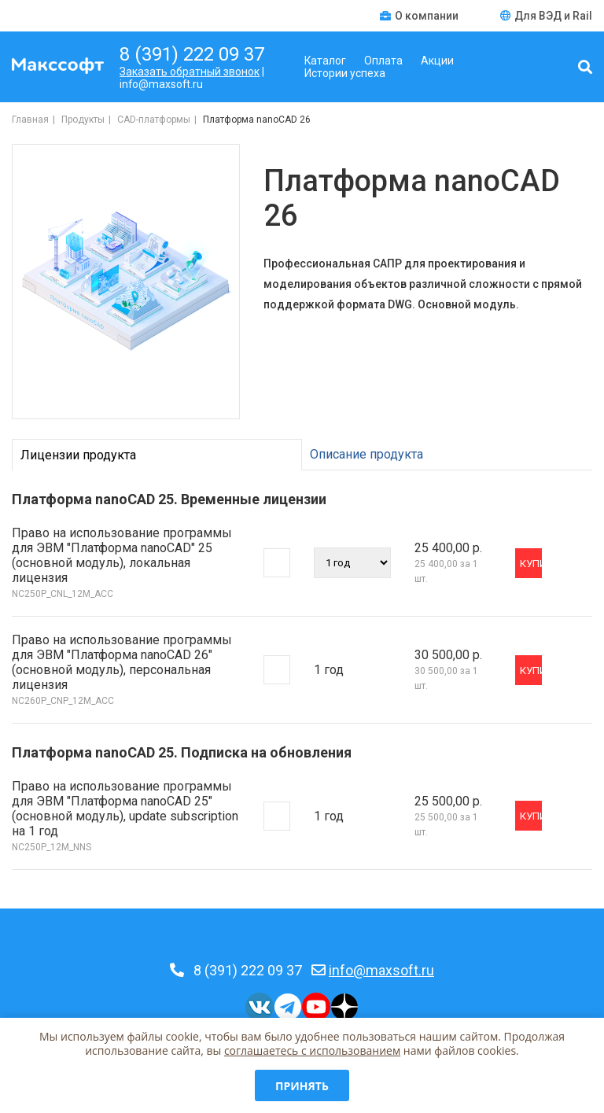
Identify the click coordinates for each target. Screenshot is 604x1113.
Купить (531, 563)
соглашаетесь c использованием (312, 1050)
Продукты (83, 119)
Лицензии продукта (78, 455)
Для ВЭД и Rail (546, 15)
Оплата (383, 60)
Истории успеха (344, 73)
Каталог (325, 60)
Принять (302, 1085)
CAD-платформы (153, 119)
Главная (30, 119)
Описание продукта (366, 454)
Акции (437, 60)
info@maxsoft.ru (381, 970)
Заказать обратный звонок (190, 71)
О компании (420, 15)
